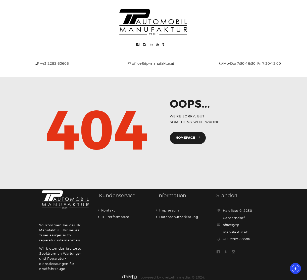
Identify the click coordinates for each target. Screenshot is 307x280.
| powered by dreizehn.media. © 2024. (163, 277)
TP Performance (115, 217)
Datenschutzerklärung (178, 217)
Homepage (185, 137)
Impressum (169, 210)
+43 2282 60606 (236, 239)
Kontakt (108, 210)
